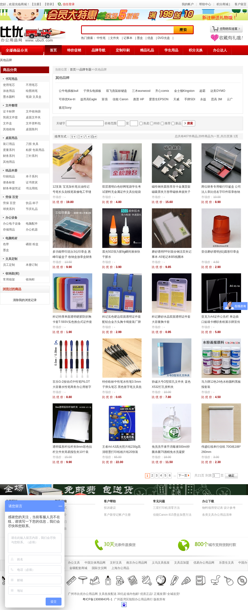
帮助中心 (205, 4)
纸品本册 (11, 170)
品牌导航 (98, 50)
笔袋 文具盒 (33, 97)
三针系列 (32, 156)
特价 (157, 123)
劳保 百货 (11, 197)
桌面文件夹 (33, 117)
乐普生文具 (226, 562)
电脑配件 (32, 223)
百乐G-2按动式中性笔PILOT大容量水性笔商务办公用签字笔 (72, 387)
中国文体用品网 (95, 562)
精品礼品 (147, 50)
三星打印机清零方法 (166, 507)
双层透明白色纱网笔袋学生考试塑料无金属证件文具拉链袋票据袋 (121, 192)
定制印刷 (123, 50)
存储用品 (9, 229)
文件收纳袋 (33, 111)
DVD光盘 (163, 38)
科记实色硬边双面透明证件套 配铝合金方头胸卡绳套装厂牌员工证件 (121, 322)
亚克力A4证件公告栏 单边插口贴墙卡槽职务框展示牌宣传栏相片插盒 (220, 322)
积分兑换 (196, 50)
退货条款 (61, 528)
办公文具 (74, 562)
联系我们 (61, 521)
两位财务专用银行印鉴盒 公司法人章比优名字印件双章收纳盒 (221, 192)
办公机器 (32, 229)
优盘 (150, 38)
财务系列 (9, 156)
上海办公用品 (120, 568)
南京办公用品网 (136, 562)
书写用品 (11, 79)
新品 (178, 123)
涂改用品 (9, 91)
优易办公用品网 (203, 562)
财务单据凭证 (12, 188)
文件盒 (7, 123)
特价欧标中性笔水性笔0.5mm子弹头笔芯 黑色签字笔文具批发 (122, 387)
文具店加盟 (181, 562)
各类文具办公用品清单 (217, 514)
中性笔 (101, 38)
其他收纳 (9, 129)
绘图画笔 (32, 91)
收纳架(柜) (12, 273)
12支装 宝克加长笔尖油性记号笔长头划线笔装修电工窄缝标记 (72, 192)
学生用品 (171, 50)
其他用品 (9, 162)
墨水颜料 (9, 97)
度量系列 (9, 150)
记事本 (128, 38)
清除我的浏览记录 (25, 300)
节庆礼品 (32, 209)
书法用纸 (32, 188)
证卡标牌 (9, 111)
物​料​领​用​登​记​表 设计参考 (219, 507)
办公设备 (11, 217)
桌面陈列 (32, 129)
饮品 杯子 (32, 203)
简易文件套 (10, 117)
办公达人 (220, 50)
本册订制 (32, 265)
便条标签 (9, 182)
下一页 (182, 475)
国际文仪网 (99, 568)
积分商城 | (224, 4)
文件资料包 (33, 123)
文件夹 (114, 38)
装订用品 (9, 144)
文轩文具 (116, 562)
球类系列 (9, 209)
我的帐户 (188, 4)
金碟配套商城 (78, 568)
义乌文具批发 (161, 562)
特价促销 (74, 50)
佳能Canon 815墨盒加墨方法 (172, 514)
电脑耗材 (11, 238)
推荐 (168, 123)
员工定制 (9, 265)
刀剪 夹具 (32, 144)
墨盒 (140, 38)
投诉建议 (110, 507)
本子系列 (32, 176)
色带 (6, 244)
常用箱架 (9, 279)
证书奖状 (32, 182)
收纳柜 (30, 279)
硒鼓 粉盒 (32, 244)
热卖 (146, 123)
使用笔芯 (9, 85)
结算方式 (61, 507)
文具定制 (11, 259)
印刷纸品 (9, 176)
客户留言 (241, 4)
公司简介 (61, 514)
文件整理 (11, 105)
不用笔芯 (32, 85)
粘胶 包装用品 (35, 150)
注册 (36, 4)
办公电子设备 (12, 223)
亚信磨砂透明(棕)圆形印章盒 (220, 251)
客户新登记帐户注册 (117, 514)
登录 (49, 4)
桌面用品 (11, 138)
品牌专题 (85, 69)
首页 (53, 50)
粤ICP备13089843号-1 (97, 599)
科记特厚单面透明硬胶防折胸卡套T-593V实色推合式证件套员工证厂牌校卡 (72, 322)
